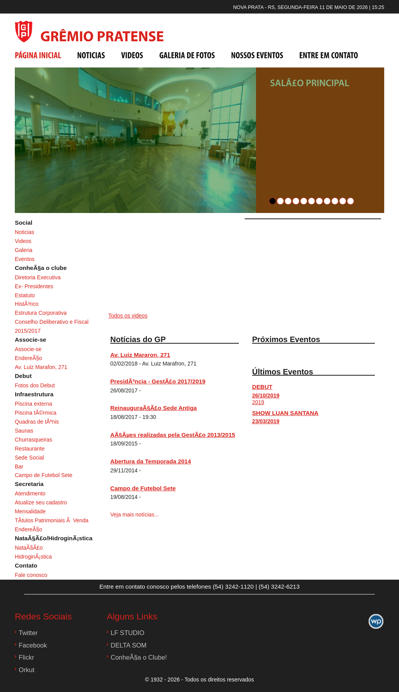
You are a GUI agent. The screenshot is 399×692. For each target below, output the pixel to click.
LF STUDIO (127, 633)
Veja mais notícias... (134, 514)
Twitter (28, 633)
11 (350, 201)
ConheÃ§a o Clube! (139, 657)
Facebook (33, 645)
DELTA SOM (129, 645)
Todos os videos (127, 315)
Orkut (26, 670)
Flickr (26, 657)
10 (342, 201)
